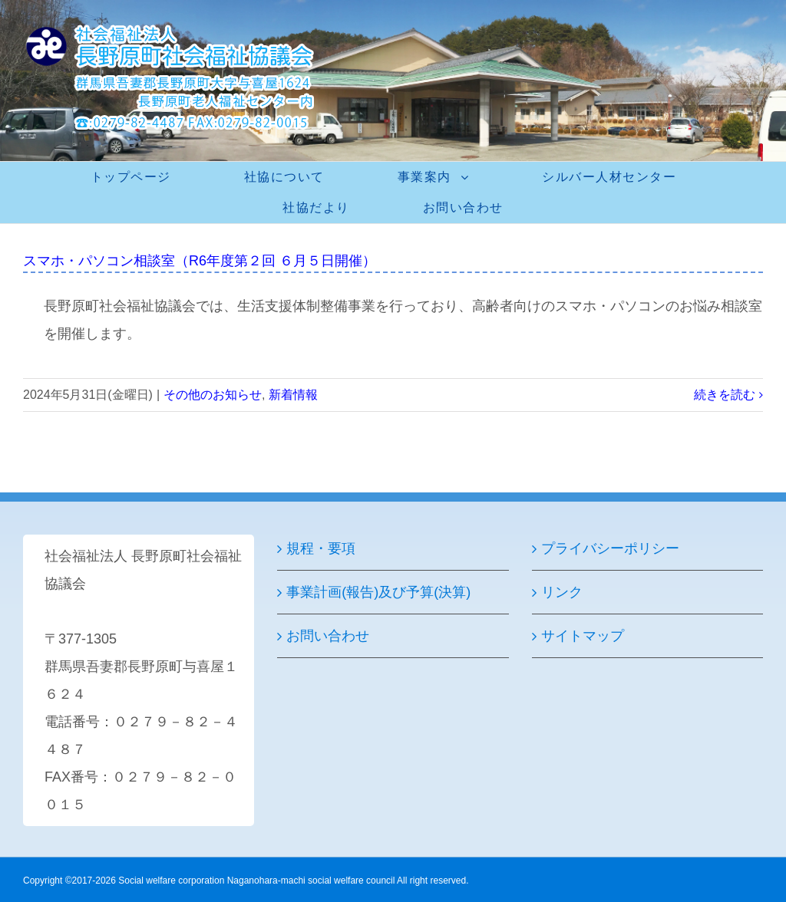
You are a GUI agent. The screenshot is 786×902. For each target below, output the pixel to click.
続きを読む (724, 394)
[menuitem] (140, 177)
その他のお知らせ (212, 394)
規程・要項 (320, 548)
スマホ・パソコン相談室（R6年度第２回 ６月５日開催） (199, 260)
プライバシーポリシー (610, 548)
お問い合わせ (327, 636)
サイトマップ (582, 636)
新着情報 (293, 394)
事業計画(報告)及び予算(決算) (378, 592)
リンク (562, 592)
